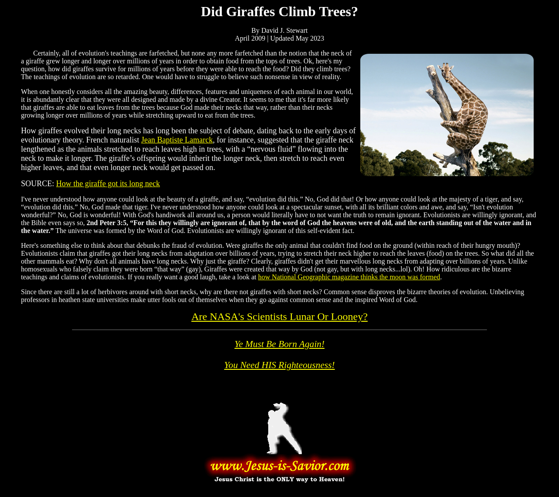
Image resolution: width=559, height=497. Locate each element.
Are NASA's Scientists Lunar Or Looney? (279, 316)
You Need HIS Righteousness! (279, 365)
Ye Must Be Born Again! (279, 344)
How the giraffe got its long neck (108, 183)
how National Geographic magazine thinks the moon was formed (349, 277)
